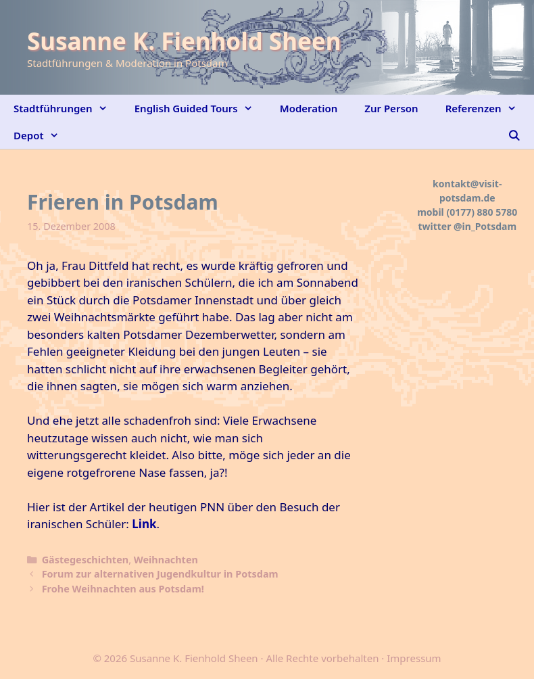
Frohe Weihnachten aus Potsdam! (123, 588)
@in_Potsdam (485, 226)
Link (144, 524)
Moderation (309, 108)
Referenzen (487, 108)
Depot (43, 135)
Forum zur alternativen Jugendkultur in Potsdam (160, 573)
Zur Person (391, 108)
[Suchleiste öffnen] (514, 135)
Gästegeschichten (85, 559)
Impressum (414, 658)
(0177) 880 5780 (481, 212)
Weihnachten (166, 559)
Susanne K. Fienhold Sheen (184, 41)
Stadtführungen (67, 108)
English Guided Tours (200, 108)
